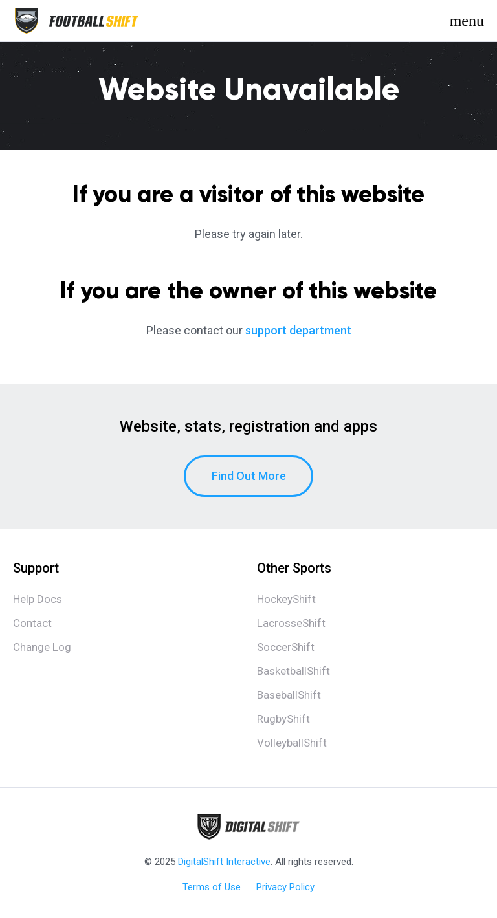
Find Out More (249, 476)
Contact (32, 623)
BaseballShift (289, 694)
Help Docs (37, 599)
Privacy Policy (285, 887)
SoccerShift (286, 646)
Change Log (42, 646)
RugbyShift (283, 718)
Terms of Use (211, 887)
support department (298, 330)
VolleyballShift (292, 742)
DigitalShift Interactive (224, 862)
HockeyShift (286, 599)
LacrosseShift (291, 623)
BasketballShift (293, 670)
